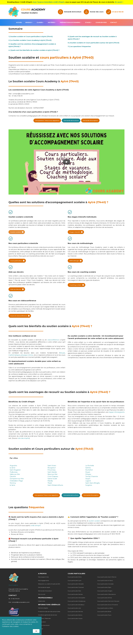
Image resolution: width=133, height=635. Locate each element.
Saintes (88, 468)
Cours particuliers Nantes (75, 594)
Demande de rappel (44, 587)
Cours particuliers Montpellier (76, 597)
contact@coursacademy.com (21, 602)
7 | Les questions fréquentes (79, 46)
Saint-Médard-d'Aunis (55, 485)
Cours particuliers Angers (104, 591)
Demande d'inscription (45, 591)
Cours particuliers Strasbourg (76, 601)
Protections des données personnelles (49, 611)
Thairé (50, 483)
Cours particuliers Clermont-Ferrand (108, 601)
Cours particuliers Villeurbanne (106, 594)
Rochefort (89, 470)
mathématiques (14, 355)
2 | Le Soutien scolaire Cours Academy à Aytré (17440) (30, 40)
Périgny (88, 474)
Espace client (42, 622)
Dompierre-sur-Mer (17, 479)
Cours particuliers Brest (104, 611)
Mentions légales (43, 608)
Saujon (87, 479)
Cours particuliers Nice (74, 591)
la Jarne (12, 468)
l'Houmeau (52, 470)
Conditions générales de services (47, 615)
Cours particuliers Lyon (74, 580)
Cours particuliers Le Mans (105, 608)
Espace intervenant (44, 625)
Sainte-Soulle (52, 479)
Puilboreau (14, 472)
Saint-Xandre (52, 472)
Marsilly (50, 481)
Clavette (13, 476)
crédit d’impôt (35, 525)
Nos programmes (43, 577)
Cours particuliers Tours (104, 615)
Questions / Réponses (44, 618)
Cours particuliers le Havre (105, 580)
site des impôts (23, 438)
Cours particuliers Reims (75, 615)
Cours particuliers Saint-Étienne (106, 577)
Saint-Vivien (52, 465)
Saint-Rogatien (15, 470)
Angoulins (13, 465)
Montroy (13, 483)
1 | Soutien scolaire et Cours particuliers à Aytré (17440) (31, 36)
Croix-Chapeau (53, 476)
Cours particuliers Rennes (75, 611)
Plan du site (41, 594)
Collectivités (41, 601)
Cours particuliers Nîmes (104, 597)
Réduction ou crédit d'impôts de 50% (49, 584)
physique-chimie (27, 355)
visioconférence (53, 340)
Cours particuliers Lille (74, 608)
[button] (29, 22)
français (62, 353)
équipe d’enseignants (116, 412)
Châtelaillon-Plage (16, 481)
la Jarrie (12, 485)
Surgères (88, 485)
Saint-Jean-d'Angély (92, 483)
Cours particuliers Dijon (104, 587)
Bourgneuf (51, 468)
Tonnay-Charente (91, 476)
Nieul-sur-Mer (52, 474)
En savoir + (119, 2)
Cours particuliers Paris (74, 577)
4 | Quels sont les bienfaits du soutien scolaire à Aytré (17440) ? (34, 50)
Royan (87, 472)
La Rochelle (89, 465)
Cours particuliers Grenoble (105, 584)
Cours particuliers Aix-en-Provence (107, 604)
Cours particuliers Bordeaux (76, 604)
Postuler (40, 629)
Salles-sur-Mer (15, 474)
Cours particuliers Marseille (76, 584)
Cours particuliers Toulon (75, 618)
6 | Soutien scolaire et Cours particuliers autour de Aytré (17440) (93, 43)
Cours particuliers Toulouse (76, 587)
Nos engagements (43, 580)
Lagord (88, 481)
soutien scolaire (94, 521)
